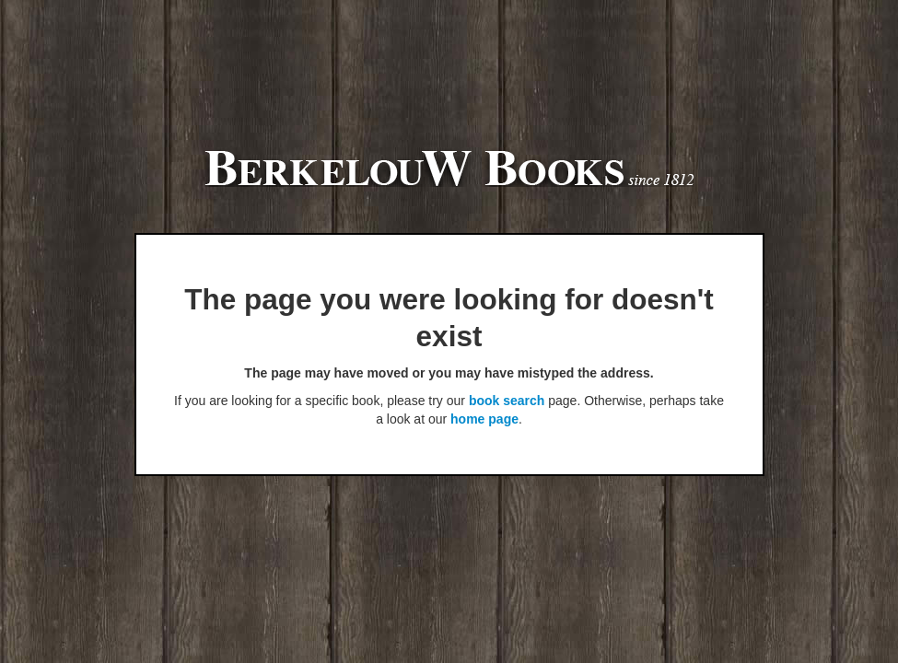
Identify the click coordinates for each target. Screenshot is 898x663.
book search (506, 400)
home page (484, 419)
